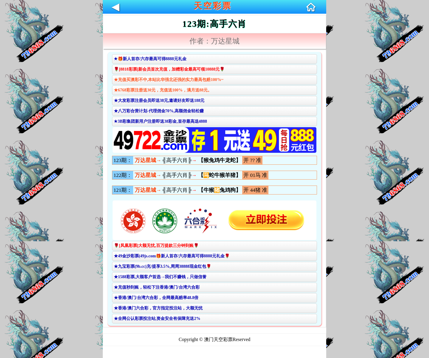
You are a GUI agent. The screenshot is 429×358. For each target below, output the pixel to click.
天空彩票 (213, 5)
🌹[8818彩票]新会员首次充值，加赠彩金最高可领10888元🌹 (169, 69)
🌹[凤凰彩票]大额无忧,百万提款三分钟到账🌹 (156, 245)
